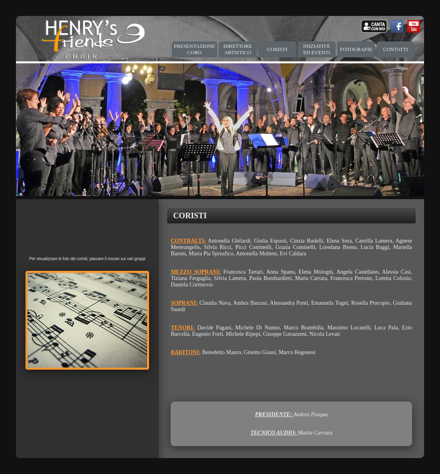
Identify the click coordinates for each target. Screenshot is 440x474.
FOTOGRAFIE (356, 49)
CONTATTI (395, 49)
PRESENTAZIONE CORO (194, 49)
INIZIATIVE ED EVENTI (316, 49)
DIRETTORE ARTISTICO (238, 49)
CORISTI (277, 49)
